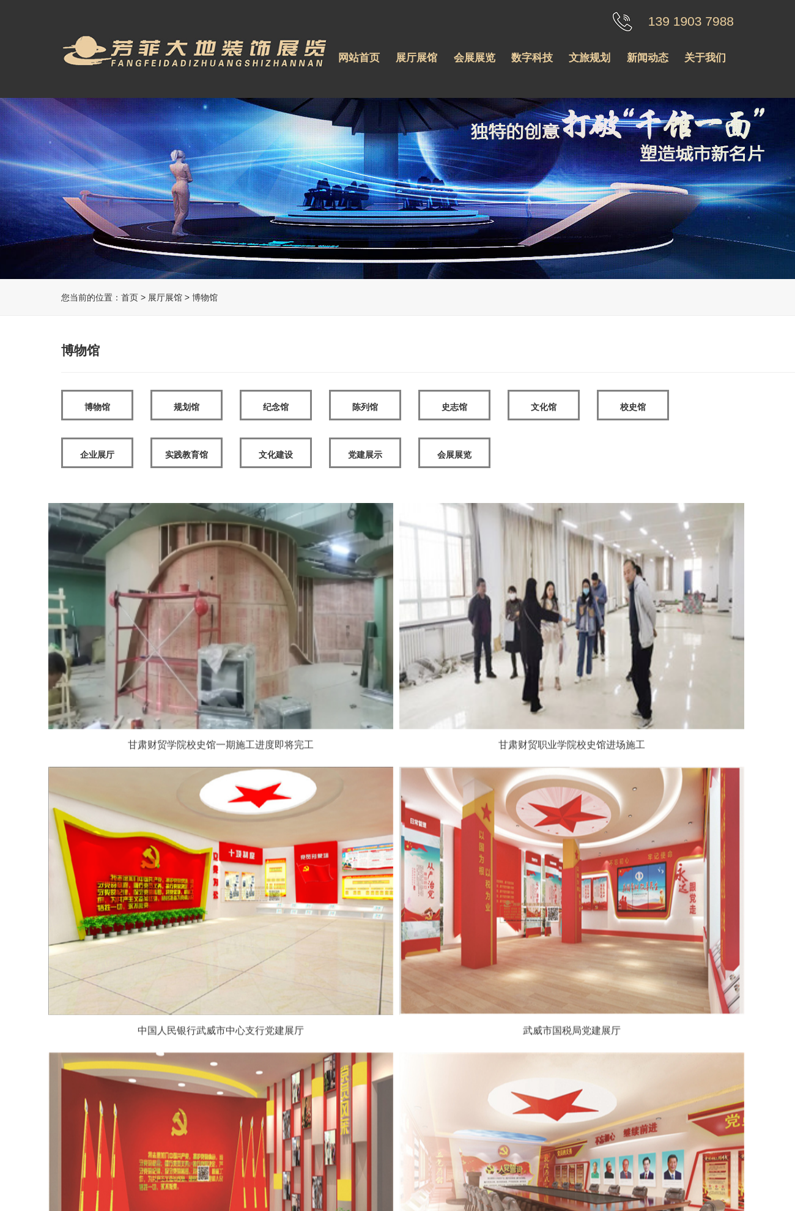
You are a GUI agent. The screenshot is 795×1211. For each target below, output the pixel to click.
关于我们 (705, 58)
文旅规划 (589, 58)
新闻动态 (647, 58)
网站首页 (359, 58)
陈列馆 (365, 407)
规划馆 (186, 407)
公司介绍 (263, 1080)
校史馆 (633, 407)
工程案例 (263, 1114)
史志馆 (454, 407)
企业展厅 (97, 455)
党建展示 (365, 455)
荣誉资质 (263, 1097)
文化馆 (543, 407)
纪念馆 (276, 407)
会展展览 (474, 58)
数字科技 (532, 58)
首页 (129, 297)
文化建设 (276, 455)
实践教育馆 (186, 455)
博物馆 (97, 407)
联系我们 (263, 1131)
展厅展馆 (416, 58)
